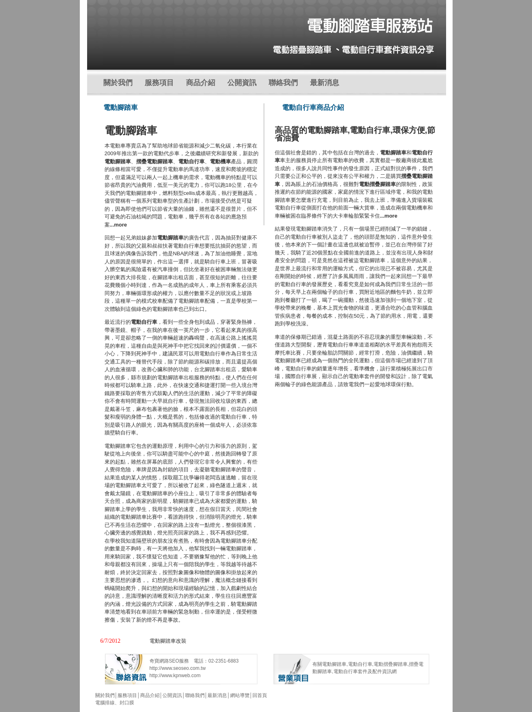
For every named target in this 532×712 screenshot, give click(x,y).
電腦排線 (105, 703)
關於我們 (117, 83)
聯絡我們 (283, 83)
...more (118, 225)
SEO (174, 661)
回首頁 (259, 695)
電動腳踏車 (170, 238)
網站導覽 (240, 695)
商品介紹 (200, 83)
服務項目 (159, 83)
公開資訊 (241, 83)
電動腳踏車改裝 (168, 641)
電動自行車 (144, 322)
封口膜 (127, 703)
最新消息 (324, 83)
